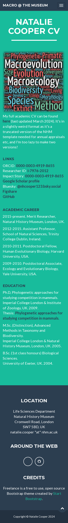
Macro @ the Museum (25, 5)
